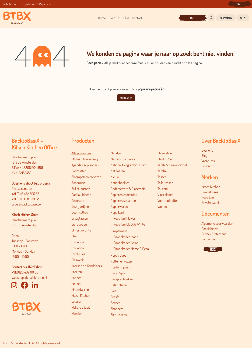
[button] (211, 17)
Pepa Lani (117, 212)
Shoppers (117, 308)
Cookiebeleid (209, 228)
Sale (113, 291)
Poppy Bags (118, 255)
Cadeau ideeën (81, 194)
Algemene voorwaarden (217, 223)
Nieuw (115, 176)
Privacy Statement (213, 233)
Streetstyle (165, 153)
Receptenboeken (122, 279)
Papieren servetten (123, 200)
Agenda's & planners (85, 165)
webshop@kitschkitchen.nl (29, 277)
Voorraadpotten (168, 200)
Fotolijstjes (78, 254)
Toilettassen (165, 182)
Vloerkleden (165, 194)
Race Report (119, 273)
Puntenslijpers (120, 267)
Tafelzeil (163, 171)
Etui (74, 236)
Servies (115, 302)
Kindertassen (80, 289)
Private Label (210, 202)
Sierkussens (119, 314)
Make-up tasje (80, 307)
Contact (206, 166)
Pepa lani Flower (124, 218)
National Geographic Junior (129, 165)
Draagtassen (79, 218)
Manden (76, 313)
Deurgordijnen (80, 206)
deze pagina (194, 63)
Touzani (163, 188)
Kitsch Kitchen (80, 295)
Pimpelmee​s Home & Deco (131, 248)
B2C (239, 4)
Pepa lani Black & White (129, 224)
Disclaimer (208, 239)
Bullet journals (80, 188)
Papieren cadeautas (124, 194)
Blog (204, 155)
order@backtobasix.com (28, 204)
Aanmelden (226, 18)
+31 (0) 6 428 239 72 (26, 199)
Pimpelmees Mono (125, 236)
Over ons (207, 150)
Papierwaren (119, 206)
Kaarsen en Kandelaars (86, 265)
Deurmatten (79, 212)
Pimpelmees (119, 231)
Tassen (162, 176)
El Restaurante (81, 230)
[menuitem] (102, 18)
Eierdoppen (79, 224)
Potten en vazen (121, 261)
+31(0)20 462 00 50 (25, 272)
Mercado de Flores (123, 159)
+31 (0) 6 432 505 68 (26, 193)
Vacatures (208, 160)
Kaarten (76, 271)
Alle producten (81, 153)
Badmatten (78, 171)
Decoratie (77, 200)
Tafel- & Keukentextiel (172, 165)
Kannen (76, 277)
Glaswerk (77, 259)
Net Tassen (118, 171)
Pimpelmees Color (125, 242)
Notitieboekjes (120, 182)
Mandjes (116, 153)
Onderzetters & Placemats (128, 188)
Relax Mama (119, 285)
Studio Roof (165, 159)
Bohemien (78, 182)
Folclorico (77, 242)
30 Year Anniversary (84, 159)
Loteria (76, 301)
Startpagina (126, 97)
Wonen (162, 206)
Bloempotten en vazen (86, 176)
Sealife (115, 296)
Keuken (76, 283)
